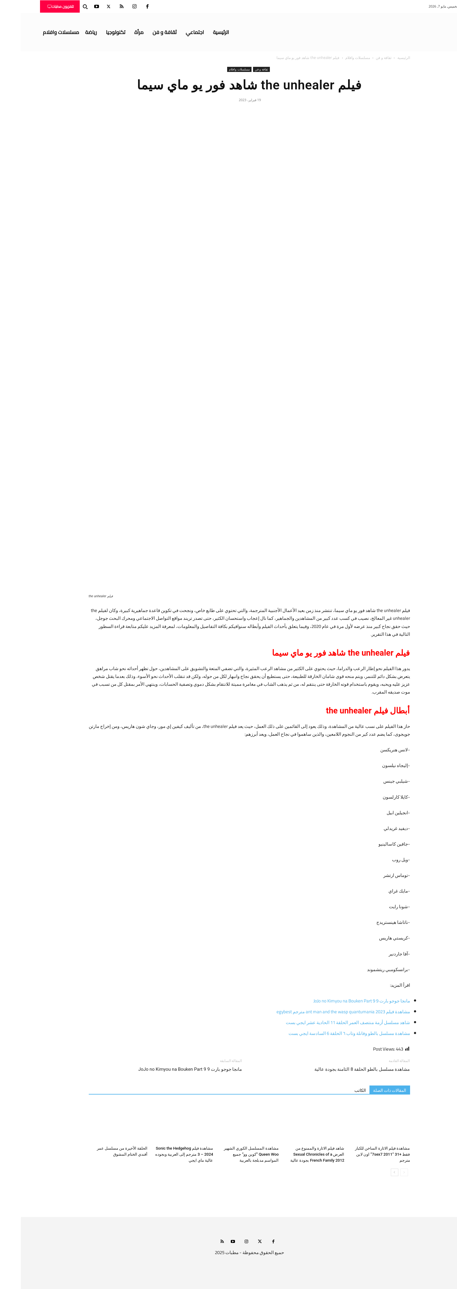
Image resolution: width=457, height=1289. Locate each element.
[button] (64, 6)
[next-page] (374, 1172)
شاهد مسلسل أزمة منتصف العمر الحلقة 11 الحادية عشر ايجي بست (327, 1022)
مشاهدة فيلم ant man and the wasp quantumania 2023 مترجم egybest (322, 1011)
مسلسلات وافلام (337, 57)
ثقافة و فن (363, 57)
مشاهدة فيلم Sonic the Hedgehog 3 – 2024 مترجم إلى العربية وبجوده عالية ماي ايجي (163, 1154)
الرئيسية (383, 57)
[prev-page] (383, 1172)
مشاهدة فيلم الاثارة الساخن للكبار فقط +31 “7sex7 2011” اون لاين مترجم (361, 1154)
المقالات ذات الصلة (369, 1090)
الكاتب (339, 1090)
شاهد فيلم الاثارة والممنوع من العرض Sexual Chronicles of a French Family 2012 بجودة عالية (296, 1154)
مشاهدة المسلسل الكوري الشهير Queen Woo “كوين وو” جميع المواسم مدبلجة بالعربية (230, 1154)
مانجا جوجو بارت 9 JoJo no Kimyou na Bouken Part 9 (341, 1000)
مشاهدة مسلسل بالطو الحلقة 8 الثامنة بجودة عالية (340, 1069)
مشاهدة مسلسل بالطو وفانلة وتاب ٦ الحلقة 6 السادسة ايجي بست (328, 1033)
